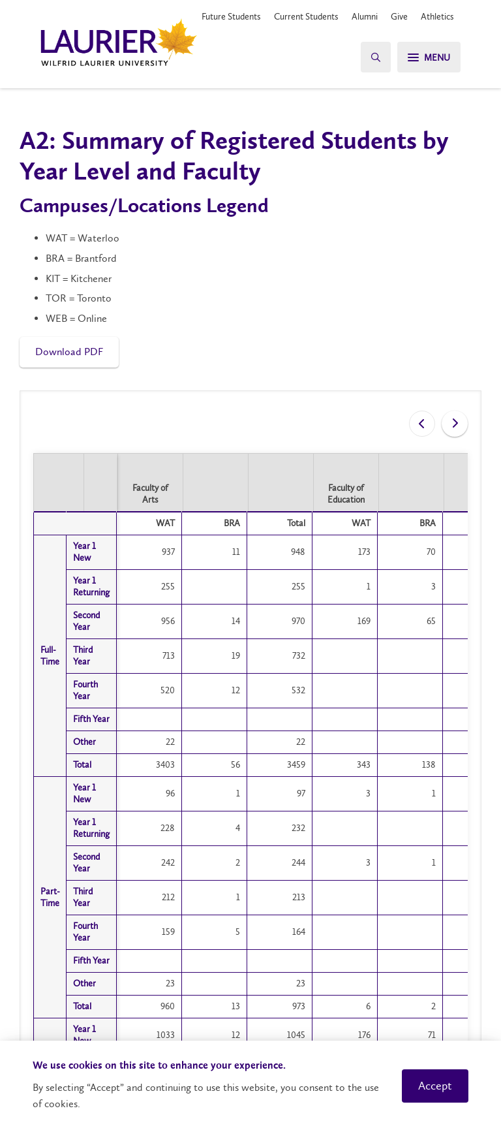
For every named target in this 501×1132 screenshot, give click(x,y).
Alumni (365, 16)
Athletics (437, 16)
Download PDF (69, 351)
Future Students (231, 16)
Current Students (306, 16)
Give (399, 16)
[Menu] (429, 57)
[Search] (376, 57)
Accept (435, 1085)
